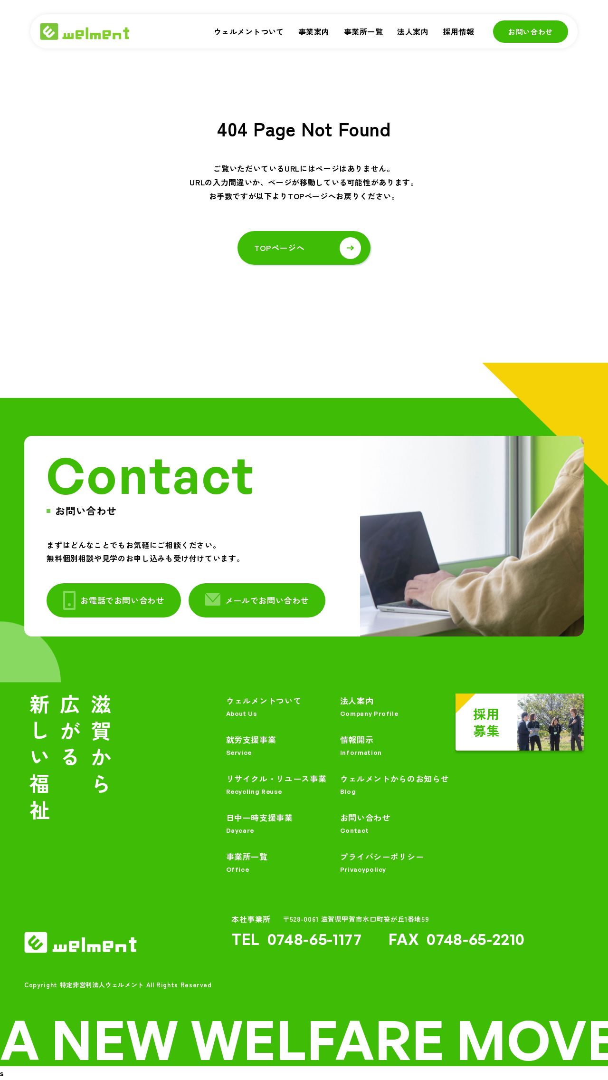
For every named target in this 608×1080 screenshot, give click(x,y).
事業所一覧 (363, 31)
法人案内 (412, 31)
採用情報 (458, 31)
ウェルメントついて (249, 31)
